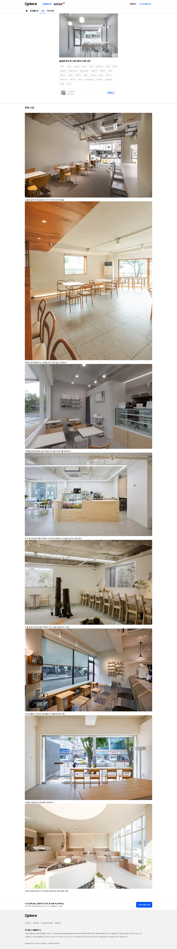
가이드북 (50, 11)
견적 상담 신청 (144, 905)
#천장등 (63, 71)
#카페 (62, 66)
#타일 (80, 80)
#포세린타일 (89, 80)
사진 (42, 11)
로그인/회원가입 (145, 4)
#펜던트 (94, 71)
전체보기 (111, 93)
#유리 (69, 84)
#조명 (115, 66)
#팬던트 (102, 71)
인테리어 (47, 4)
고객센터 (28, 923)
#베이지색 (63, 80)
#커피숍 (76, 66)
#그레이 (93, 75)
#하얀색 (78, 75)
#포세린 (99, 80)
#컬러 (86, 75)
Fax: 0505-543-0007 (99, 933)
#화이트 (63, 75)
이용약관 (36, 923)
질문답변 (59, 3)
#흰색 (70, 75)
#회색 (101, 75)
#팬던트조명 (73, 71)
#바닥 (108, 66)
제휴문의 (133, 4)
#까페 (69, 66)
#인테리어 (99, 66)
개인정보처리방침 (47, 923)
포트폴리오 (34, 11)
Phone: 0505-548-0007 (83, 933)
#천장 (91, 66)
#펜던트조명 (84, 71)
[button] (149, 115)
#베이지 (108, 75)
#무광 (62, 84)
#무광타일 (108, 80)
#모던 (110, 71)
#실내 (84, 66)
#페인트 (73, 80)
